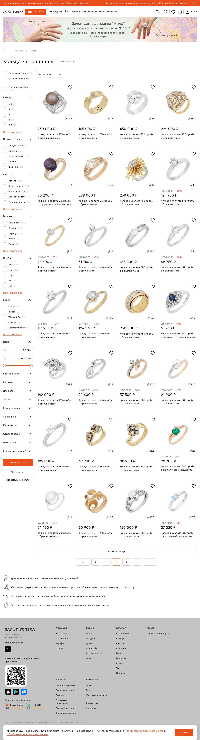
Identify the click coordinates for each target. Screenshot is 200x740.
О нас (89, 658)
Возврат (60, 695)
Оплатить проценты (66, 685)
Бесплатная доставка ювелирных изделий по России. (33, 3)
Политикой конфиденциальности (144, 731)
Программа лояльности (62, 701)
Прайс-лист (62, 639)
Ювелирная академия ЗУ (97, 696)
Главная (5, 51)
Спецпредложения (66, 713)
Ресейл (63, 11)
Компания (98, 11)
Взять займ (61, 633)
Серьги (120, 643)
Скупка (59, 648)
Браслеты (121, 648)
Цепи (119, 653)
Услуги (73, 11)
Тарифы (60, 643)
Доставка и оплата (65, 690)
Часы (119, 668)
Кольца (120, 639)
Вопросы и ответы (65, 708)
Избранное (173, 12)
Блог (88, 690)
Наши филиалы (14, 642)
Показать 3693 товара (18, 462)
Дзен (8, 649)
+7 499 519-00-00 (14, 638)
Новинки (120, 673)
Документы (92, 703)
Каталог (39, 11)
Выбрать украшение (77, 3)
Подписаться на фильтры (18, 480)
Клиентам (85, 11)
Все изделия (122, 633)
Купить (89, 643)
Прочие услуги (94, 653)
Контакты (91, 708)
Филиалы (111, 11)
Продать (90, 639)
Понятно (184, 732)
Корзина (180, 12)
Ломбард (53, 11)
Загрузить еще (116, 552)
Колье (119, 663)
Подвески (121, 658)
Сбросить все (18, 472)
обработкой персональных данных (27, 734)
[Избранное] (70, 87)
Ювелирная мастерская (158, 633)
